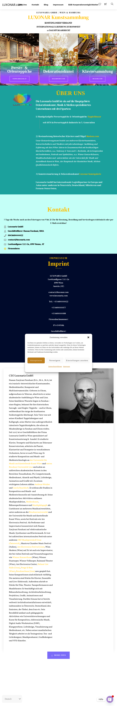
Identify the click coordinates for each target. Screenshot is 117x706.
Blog (46, 5)
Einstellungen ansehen (77, 360)
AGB (65, 702)
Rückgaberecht (45, 702)
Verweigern (54, 360)
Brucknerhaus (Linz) (25, 563)
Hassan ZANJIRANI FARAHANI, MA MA (58, 328)
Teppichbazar (94, 115)
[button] (88, 337)
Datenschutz (73, 702)
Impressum (66, 366)
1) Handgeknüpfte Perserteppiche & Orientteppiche (61, 115)
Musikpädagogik (39, 497)
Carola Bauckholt (21, 479)
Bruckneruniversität (38, 504)
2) (37, 135)
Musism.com (97, 78)
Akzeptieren (36, 360)
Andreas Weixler (42, 476)
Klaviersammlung (97, 71)
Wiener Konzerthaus (22, 549)
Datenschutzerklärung (55, 366)
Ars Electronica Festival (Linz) (30, 538)
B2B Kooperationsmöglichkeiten (83, 5)
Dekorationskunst (58, 71)
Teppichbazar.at (19, 78)
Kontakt (35, 5)
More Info (58, 647)
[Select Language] (12, 699)
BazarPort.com (58, 78)
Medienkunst (32, 493)
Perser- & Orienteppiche (19, 69)
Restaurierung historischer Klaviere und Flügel (62, 135)
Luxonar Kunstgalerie (90, 173)
